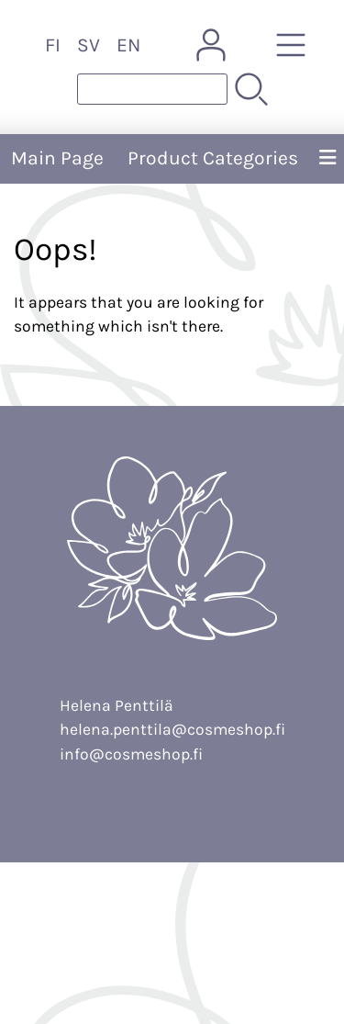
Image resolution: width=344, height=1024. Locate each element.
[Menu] (327, 159)
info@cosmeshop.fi (131, 754)
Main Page (57, 158)
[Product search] (152, 89)
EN (128, 45)
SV (88, 45)
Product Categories (213, 158)
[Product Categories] (290, 45)
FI (53, 45)
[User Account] (210, 45)
